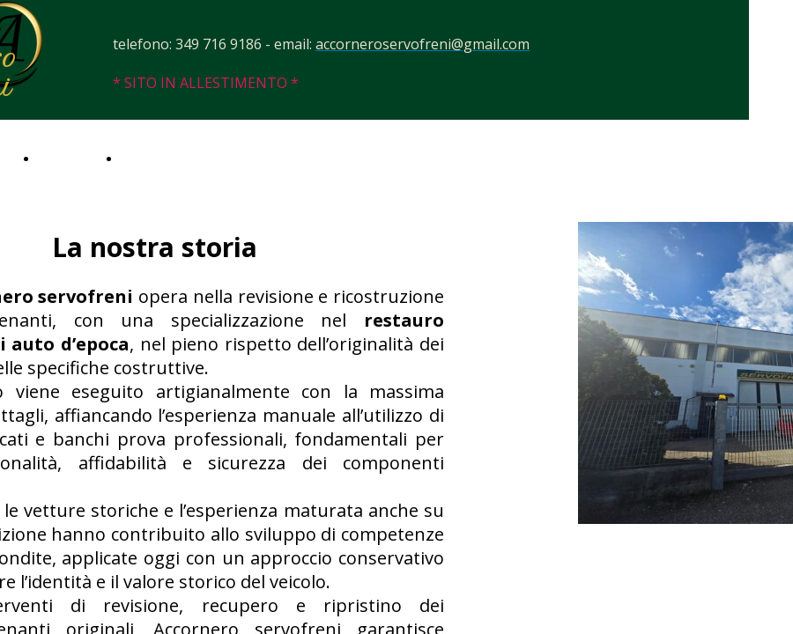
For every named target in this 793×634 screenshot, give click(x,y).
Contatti (147, 157)
